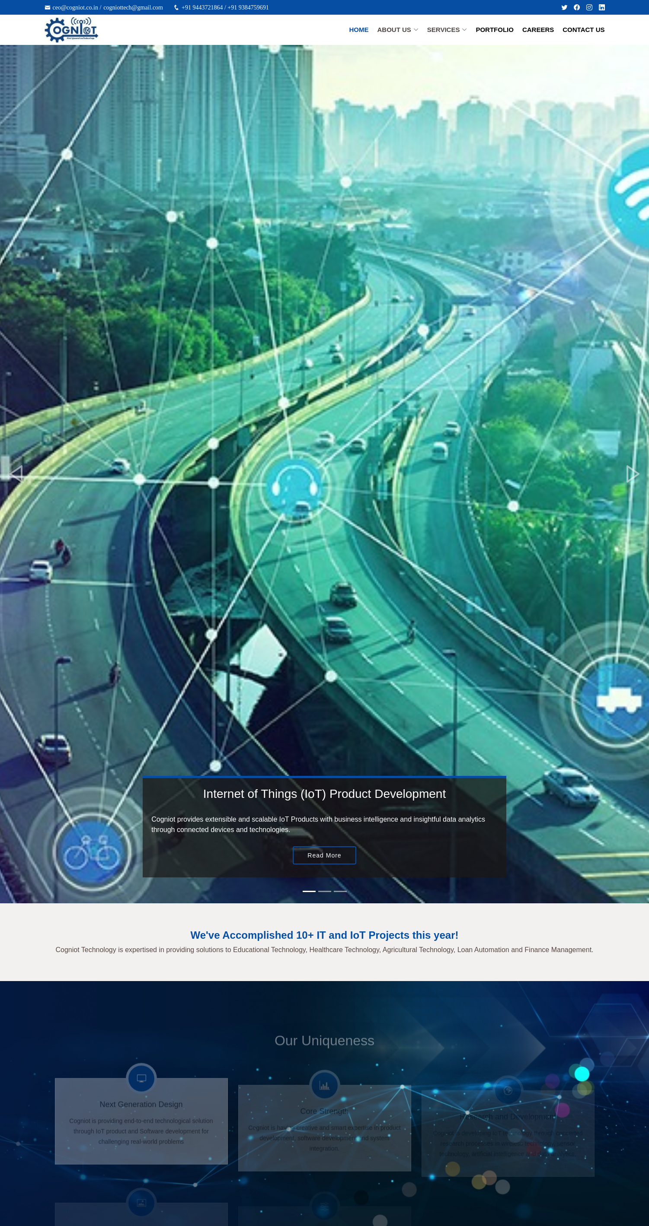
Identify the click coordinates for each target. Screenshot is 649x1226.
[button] (16, 474)
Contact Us (583, 29)
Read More (324, 855)
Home (358, 29)
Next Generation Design (140, 1116)
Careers (538, 29)
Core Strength (324, 1119)
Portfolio (495, 29)
